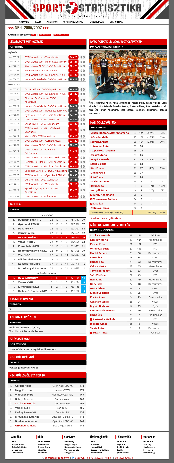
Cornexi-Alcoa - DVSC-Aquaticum (43, 89)
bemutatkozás (95, 457)
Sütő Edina (96, 177)
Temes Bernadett (100, 270)
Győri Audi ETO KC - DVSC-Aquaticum (45, 115)
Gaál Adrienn (98, 288)
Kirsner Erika (97, 244)
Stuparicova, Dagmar (102, 150)
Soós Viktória (98, 275)
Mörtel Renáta (98, 253)
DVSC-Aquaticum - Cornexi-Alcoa (43, 140)
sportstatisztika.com (57, 457)
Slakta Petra (97, 328)
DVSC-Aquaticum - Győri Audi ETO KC (45, 175)
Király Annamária (103, 194)
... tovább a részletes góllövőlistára (105, 218)
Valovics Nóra (98, 266)
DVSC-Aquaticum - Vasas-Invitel (42, 57)
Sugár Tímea (100, 332)
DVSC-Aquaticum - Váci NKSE (40, 196)
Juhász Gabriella (99, 292)
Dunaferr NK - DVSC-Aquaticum (42, 179)
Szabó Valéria (98, 163)
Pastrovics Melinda (104, 319)
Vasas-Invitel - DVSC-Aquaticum (42, 70)
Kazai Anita (97, 185)
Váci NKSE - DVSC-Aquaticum (40, 136)
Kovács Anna (97, 297)
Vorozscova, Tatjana (105, 199)
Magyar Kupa (44, 35)
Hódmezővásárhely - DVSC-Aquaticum (46, 79)
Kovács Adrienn (99, 181)
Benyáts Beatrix (99, 159)
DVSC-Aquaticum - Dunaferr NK (42, 119)
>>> (46, 27)
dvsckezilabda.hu (124, 457)
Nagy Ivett (96, 284)
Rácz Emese (97, 168)
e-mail (108, 457)
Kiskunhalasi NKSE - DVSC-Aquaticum (45, 66)
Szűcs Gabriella (99, 137)
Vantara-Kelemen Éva (103, 310)
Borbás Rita (97, 261)
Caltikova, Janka (100, 208)
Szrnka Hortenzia (25, 403)
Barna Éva (96, 257)
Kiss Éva (98, 203)
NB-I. (34, 35)
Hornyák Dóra (98, 190)
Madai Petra (97, 172)
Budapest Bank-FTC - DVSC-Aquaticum (46, 170)
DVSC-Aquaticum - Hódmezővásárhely (46, 61)
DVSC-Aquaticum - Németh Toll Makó (45, 157)
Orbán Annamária (26, 425)
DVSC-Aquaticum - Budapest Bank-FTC (46, 110)
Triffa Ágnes (100, 323)
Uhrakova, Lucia (99, 248)
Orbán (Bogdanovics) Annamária (109, 132)
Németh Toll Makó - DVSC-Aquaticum (45, 162)
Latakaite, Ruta (99, 146)
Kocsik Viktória (99, 239)
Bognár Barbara (99, 306)
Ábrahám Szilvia (99, 301)
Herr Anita (96, 279)
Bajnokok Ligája (61, 35)
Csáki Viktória (98, 155)
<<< (11, 27)
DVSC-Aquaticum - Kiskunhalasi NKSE (45, 74)
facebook (78, 457)
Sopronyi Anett (99, 141)
